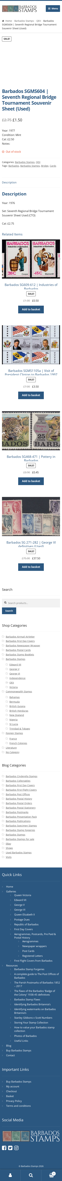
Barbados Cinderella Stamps (21, 776)
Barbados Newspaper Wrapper (23, 645)
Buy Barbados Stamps (18, 1050)
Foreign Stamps (14, 733)
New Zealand (16, 715)
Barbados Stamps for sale (20, 839)
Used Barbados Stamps (19, 852)
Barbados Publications (18, 821)
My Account (10, 1175)
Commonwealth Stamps (19, 691)
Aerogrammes (30, 941)
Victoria (13, 687)
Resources (12, 965)
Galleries (11, 891)
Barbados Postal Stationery (21, 807)
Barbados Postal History (19, 798)
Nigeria (13, 719)
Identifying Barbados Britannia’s (32, 1004)
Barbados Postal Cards (18, 650)
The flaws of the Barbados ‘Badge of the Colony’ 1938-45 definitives (34, 992)
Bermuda (14, 701)
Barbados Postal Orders (19, 803)
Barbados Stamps (24, 20)
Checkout (11, 1091)
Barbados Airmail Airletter (20, 636)
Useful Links (21, 1040)
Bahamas (14, 697)
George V (14, 669)
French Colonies (18, 743)
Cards (53, 165)
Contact (10, 1055)
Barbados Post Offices (18, 794)
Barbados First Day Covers (20, 641)
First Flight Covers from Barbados (33, 960)
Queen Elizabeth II (24, 914)
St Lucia (13, 724)
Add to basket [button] (31, 309)
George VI (14, 673)
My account (12, 1086)
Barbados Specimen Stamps (21, 825)
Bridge (44, 165)
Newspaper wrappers (34, 946)
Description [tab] (9, 182)
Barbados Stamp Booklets (20, 654)
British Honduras (18, 710)
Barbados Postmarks (17, 812)
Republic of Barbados (26, 924)
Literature (11, 747)
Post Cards (28, 951)
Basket (10, 1096)
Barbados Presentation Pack (21, 816)
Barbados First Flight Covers (21, 789)
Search (9, 610)
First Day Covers (23, 929)
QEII (38, 20)
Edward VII (15, 664)
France (13, 738)
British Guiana (17, 706)
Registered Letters (32, 955)
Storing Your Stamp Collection (31, 1022)
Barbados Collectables (18, 780)
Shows (9, 848)
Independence (17, 678)
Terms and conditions (18, 1105)
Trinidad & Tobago (19, 728)
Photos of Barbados (25, 1036)
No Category (12, 752)
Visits (9, 857)
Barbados (13, 165)
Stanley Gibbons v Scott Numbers (33, 1017)
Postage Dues (22, 919)
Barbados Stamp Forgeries (20, 830)
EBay (8, 843)
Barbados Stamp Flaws (27, 999)
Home (8, 20)
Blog (8, 1045)
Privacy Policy (14, 1101)
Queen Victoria (22, 895)
